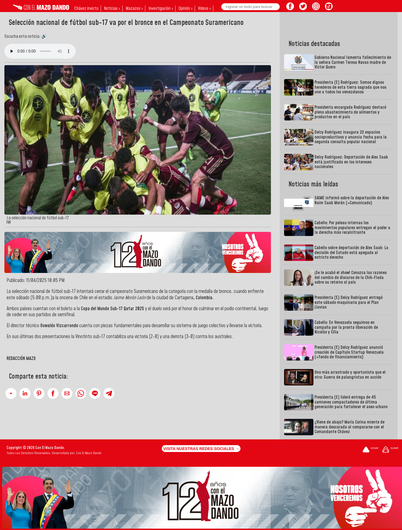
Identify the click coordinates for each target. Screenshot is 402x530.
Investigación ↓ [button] (160, 8)
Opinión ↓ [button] (185, 8)
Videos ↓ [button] (204, 8)
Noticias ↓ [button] (112, 8)
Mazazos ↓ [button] (134, 8)
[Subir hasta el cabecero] (390, 450)
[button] (10, 393)
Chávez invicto (86, 8)
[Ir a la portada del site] (370, 450)
